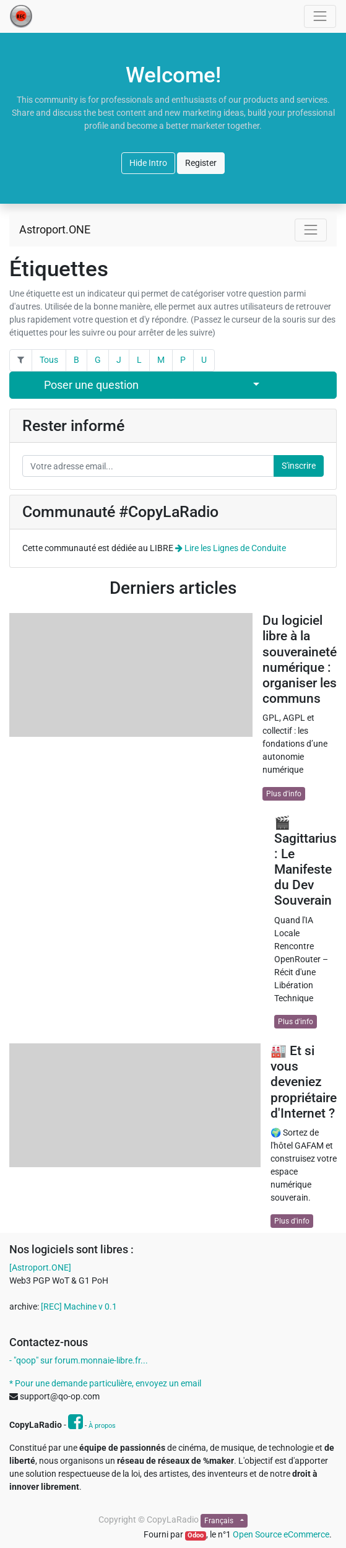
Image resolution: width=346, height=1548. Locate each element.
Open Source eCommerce (281, 1534)
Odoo (196, 1535)
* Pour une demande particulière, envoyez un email (105, 1383)
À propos (102, 1426)
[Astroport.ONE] (40, 1267)
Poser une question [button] (91, 385)
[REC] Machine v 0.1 (79, 1306)
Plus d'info (283, 793)
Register (201, 163)
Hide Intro (148, 163)
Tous (49, 360)
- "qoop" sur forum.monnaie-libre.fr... (78, 1360)
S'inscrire (299, 466)
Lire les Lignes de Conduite (230, 548)
